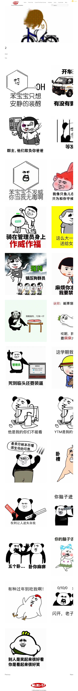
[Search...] (59, 5)
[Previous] (9, 674)
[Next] (69, 674)
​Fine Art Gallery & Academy (17, 5)
